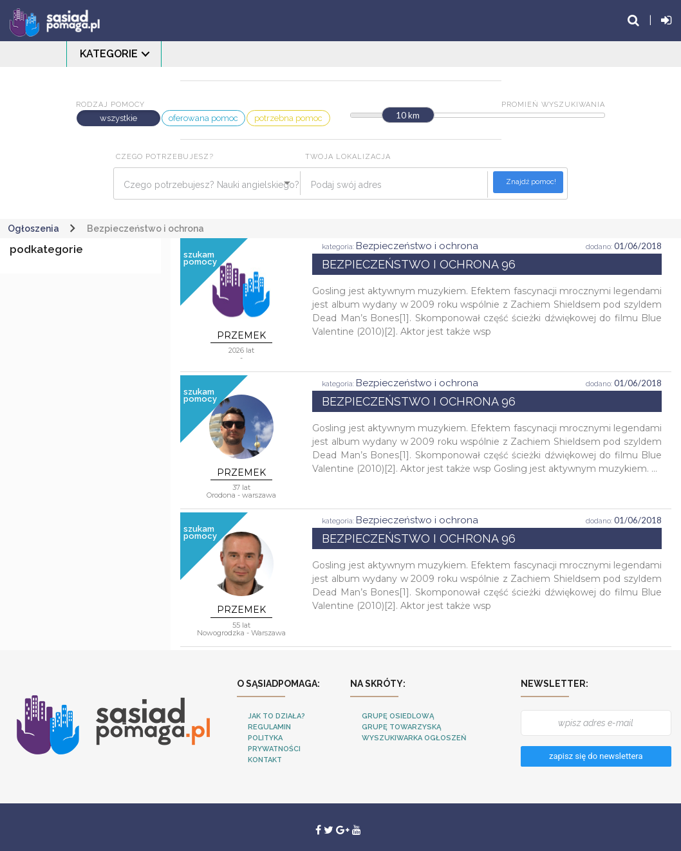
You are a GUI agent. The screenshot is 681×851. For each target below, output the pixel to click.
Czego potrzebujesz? (165, 157)
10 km (408, 115)
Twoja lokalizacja (348, 157)
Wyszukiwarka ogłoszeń (414, 738)
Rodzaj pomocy (110, 104)
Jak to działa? (276, 716)
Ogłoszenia (33, 228)
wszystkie (118, 118)
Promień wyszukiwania (553, 104)
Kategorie (109, 54)
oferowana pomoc (203, 118)
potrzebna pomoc (288, 118)
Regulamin (269, 727)
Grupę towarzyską (401, 727)
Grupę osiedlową (398, 716)
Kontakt (265, 760)
